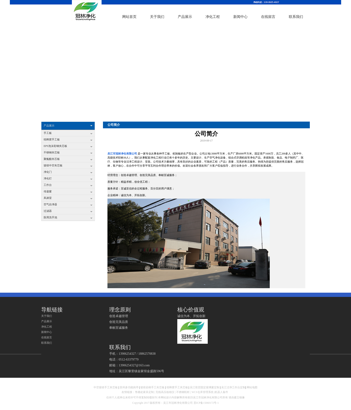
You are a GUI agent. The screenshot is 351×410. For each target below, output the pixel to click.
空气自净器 (68, 205)
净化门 (68, 172)
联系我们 (46, 342)
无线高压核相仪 (165, 392)
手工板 (68, 133)
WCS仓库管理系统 (203, 392)
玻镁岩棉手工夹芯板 (152, 387)
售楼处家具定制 (144, 392)
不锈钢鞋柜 (183, 392)
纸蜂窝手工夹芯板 (177, 387)
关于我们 (46, 316)
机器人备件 (222, 392)
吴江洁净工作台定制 (233, 387)
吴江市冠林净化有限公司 (122, 153)
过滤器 (68, 211)
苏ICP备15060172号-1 (206, 402)
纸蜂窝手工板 (68, 140)
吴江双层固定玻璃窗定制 (204, 387)
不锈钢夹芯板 (68, 153)
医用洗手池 (68, 218)
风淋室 (68, 198)
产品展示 (68, 125)
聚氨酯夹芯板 (68, 159)
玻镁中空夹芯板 (68, 166)
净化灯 (68, 179)
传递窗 (68, 192)
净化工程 (46, 326)
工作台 (68, 185)
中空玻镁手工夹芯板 (106, 387)
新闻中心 (46, 332)
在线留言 (46, 337)
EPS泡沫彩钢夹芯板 (68, 146)
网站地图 (252, 387)
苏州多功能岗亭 (129, 387)
